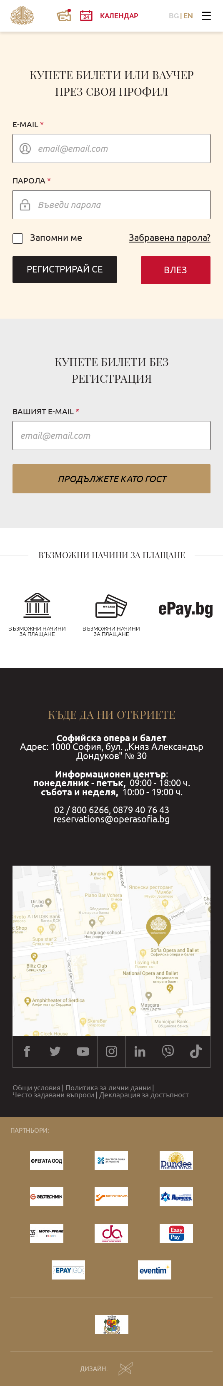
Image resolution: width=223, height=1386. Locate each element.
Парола (29, 181)
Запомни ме (47, 238)
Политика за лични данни (108, 1087)
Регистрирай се (65, 269)
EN (188, 16)
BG (174, 16)
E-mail (25, 125)
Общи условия (36, 1087)
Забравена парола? (169, 238)
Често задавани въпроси (53, 1095)
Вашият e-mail (43, 412)
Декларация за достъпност (144, 1095)
